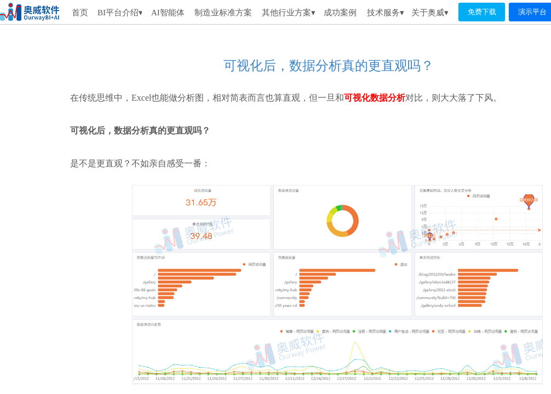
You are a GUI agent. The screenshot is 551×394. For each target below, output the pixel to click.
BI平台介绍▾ (119, 12)
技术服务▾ (385, 12)
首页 (80, 12)
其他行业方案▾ (288, 12)
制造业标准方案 (223, 12)
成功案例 (340, 12)
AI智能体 (167, 12)
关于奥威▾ (430, 12)
